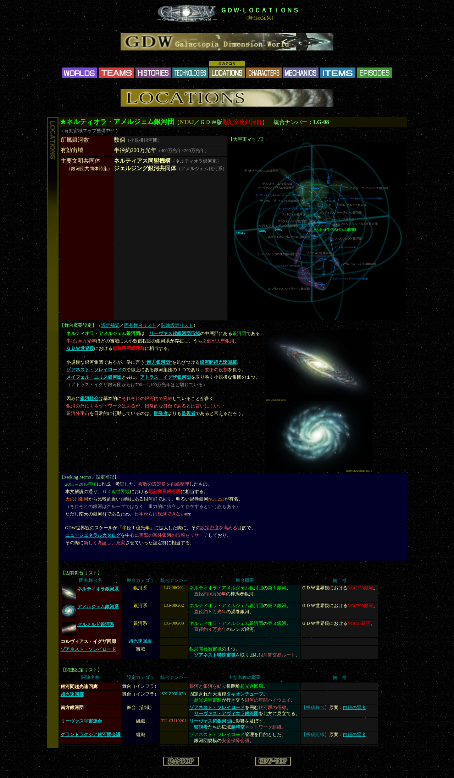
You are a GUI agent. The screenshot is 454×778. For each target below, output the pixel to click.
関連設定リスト (177, 325)
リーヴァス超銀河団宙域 (174, 333)
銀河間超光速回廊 (218, 362)
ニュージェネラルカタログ (93, 535)
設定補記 (110, 325)
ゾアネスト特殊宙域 (215, 655)
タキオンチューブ (244, 694)
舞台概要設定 (78, 325)
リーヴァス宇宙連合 (81, 721)
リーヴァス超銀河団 (210, 721)
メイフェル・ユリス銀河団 (94, 377)
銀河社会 (89, 398)
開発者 (161, 413)
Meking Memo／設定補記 (89, 477)
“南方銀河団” (158, 362)
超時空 (238, 727)
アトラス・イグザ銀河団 (165, 377)
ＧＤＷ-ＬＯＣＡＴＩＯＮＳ (259, 10)
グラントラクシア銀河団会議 (91, 734)
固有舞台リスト (140, 325)
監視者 (188, 413)
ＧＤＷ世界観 (80, 348)
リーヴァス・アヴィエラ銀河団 (226, 713)
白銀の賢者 (354, 707)
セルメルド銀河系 (95, 624)
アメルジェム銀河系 (98, 606)
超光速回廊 (72, 694)
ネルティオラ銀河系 (98, 589)
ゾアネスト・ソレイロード (94, 369)
